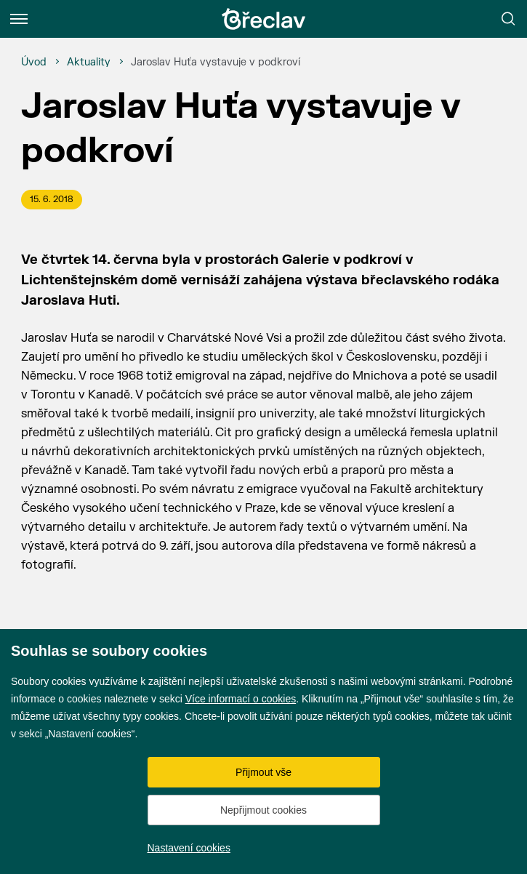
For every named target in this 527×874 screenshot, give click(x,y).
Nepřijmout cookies (263, 810)
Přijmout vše (263, 772)
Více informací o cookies (241, 699)
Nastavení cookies (189, 848)
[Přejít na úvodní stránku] (264, 19)
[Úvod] (34, 62)
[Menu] (19, 19)
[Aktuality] (88, 62)
